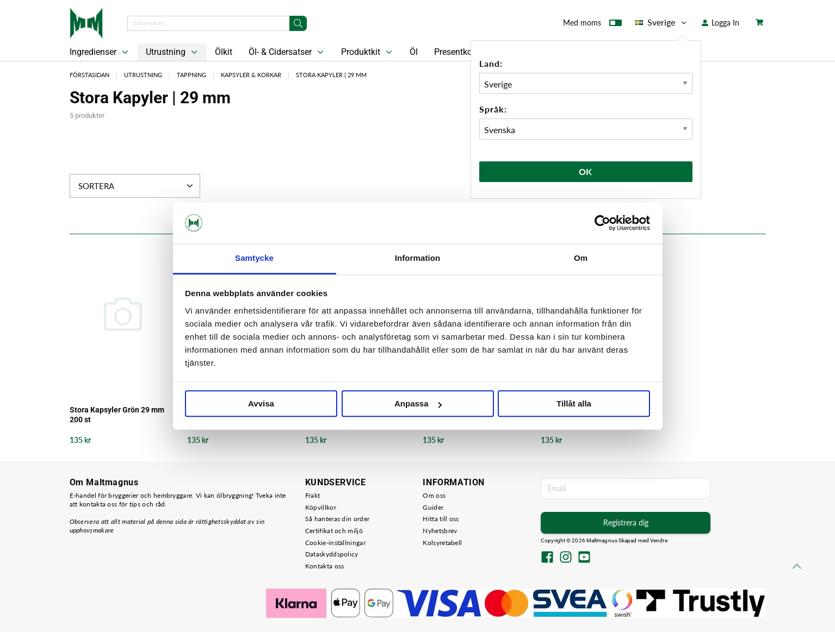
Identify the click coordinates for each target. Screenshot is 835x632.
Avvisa (261, 404)
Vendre (658, 540)
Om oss (434, 495)
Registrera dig (625, 522)
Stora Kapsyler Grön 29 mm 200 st (117, 414)
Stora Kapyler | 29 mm (331, 74)
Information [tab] (418, 258)
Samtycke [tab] (254, 258)
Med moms (592, 25)
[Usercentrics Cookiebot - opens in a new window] (602, 223)
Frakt (312, 495)
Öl (414, 52)
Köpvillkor (320, 507)
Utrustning (173, 52)
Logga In (720, 22)
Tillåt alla (573, 404)
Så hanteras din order (337, 519)
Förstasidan (89, 74)
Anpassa (418, 404)
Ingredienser (100, 52)
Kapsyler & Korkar (251, 74)
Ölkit (223, 52)
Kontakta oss (324, 566)
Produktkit (367, 52)
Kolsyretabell (442, 543)
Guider (433, 507)
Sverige (661, 22)
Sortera (136, 185)
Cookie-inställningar (335, 543)
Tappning (191, 74)
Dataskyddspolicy (331, 554)
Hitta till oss (441, 519)
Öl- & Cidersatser (287, 52)
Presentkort (456, 52)
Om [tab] (580, 258)
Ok (586, 171)
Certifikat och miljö (334, 531)
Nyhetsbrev (440, 531)
